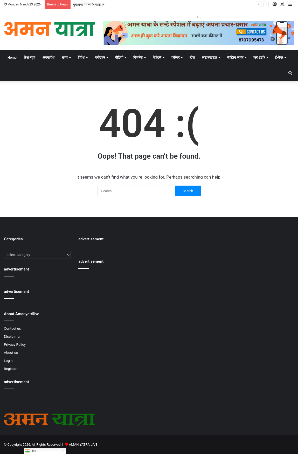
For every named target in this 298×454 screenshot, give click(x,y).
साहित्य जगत (235, 57)
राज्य (65, 57)
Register (10, 369)
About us (11, 352)
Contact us (12, 328)
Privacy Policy (15, 344)
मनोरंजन (100, 57)
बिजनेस (138, 57)
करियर (175, 57)
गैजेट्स (157, 57)
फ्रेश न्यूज (29, 57)
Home (12, 57)
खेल (192, 57)
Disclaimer (12, 336)
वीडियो (119, 57)
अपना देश (48, 57)
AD (198, 17)
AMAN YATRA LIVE (83, 444)
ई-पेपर (279, 57)
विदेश (81, 57)
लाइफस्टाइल (209, 57)
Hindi (31, 451)
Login (8, 360)
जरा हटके (259, 57)
